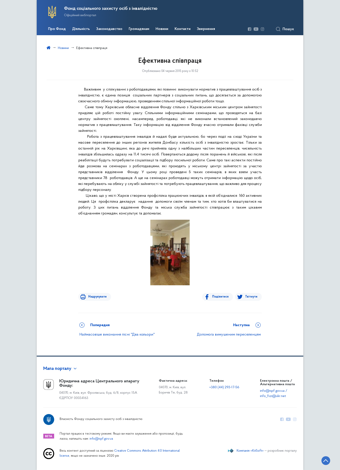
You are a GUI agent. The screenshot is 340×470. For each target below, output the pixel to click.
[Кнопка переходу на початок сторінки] (323, 460)
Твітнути (251, 296)
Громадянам (139, 29)
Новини (162, 29)
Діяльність (81, 29)
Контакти (183, 29)
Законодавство (109, 29)
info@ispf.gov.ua (101, 438)
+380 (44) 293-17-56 (224, 387)
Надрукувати (96, 296)
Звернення (206, 29)
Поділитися (221, 296)
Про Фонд (57, 29)
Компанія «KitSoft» (250, 451)
